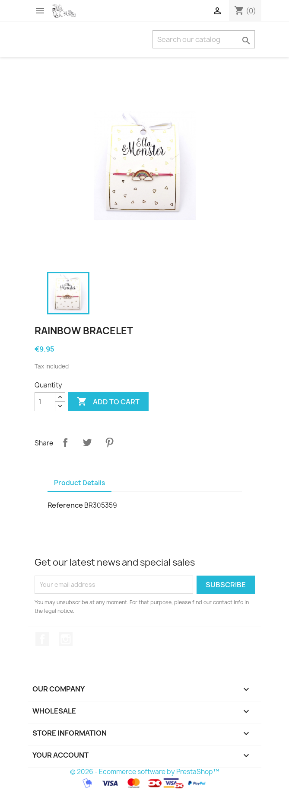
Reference (65, 505)
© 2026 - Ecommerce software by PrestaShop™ (144, 771)
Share (65, 442)
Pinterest (109, 442)
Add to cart (108, 401)
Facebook (42, 639)
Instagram (66, 639)
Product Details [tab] (79, 482)
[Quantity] (45, 401)
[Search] (203, 39)
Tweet (87, 442)
